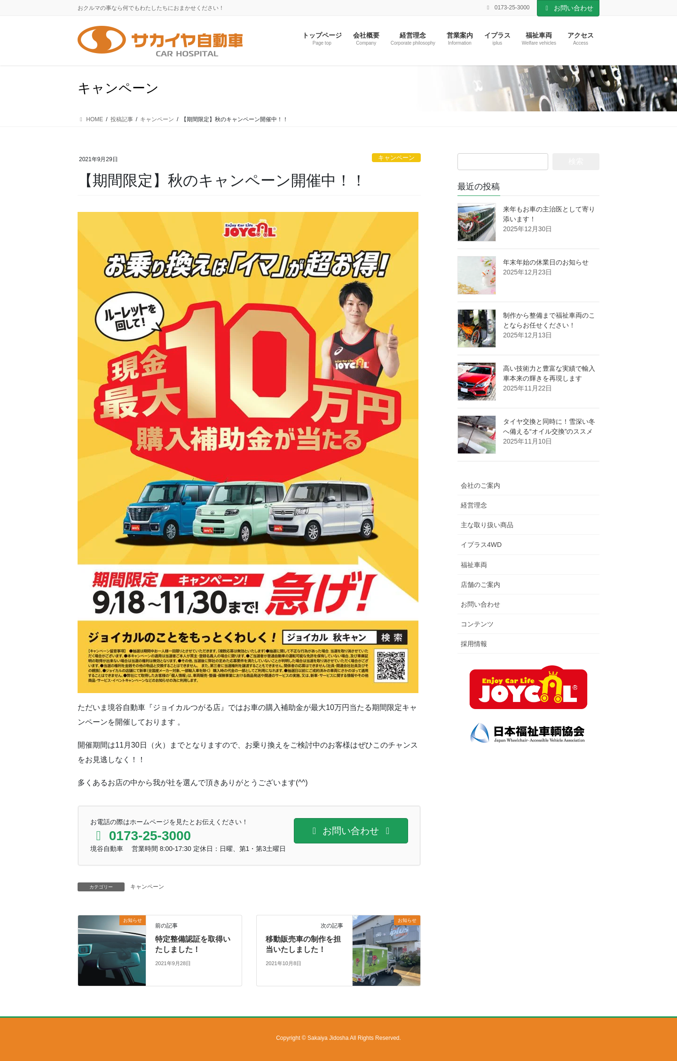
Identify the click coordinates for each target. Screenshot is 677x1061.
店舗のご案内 (480, 584)
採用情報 (474, 644)
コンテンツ (477, 624)
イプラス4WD (481, 544)
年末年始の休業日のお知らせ (546, 262)
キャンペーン (396, 157)
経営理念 (474, 505)
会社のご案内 (480, 485)
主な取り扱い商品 (487, 525)
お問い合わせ (568, 8)
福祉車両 (474, 565)
